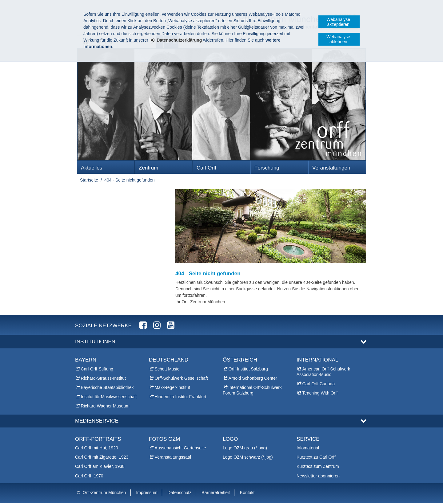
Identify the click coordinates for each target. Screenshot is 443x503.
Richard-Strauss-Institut (103, 378)
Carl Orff (206, 168)
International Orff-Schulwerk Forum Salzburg (252, 390)
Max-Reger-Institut (172, 387)
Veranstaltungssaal (173, 457)
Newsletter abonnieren (318, 475)
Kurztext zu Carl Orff (316, 457)
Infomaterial (308, 447)
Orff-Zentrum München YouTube (170, 325)
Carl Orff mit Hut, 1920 (96, 447)
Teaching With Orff (320, 393)
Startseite (89, 180)
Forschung (266, 168)
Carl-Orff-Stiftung (97, 368)
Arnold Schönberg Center (253, 378)
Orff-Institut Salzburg (248, 368)
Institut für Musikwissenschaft (109, 396)
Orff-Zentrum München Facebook (143, 325)
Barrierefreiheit (216, 492)
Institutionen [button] (95, 342)
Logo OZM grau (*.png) (245, 447)
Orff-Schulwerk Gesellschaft (181, 378)
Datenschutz (180, 492)
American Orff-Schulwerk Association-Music (323, 371)
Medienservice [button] (96, 421)
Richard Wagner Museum (105, 405)
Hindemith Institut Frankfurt (180, 396)
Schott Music (167, 368)
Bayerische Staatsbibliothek (107, 387)
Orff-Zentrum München (104, 492)
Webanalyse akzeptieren (338, 22)
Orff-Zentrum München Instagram (157, 325)
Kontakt (247, 492)
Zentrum (148, 168)
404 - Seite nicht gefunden (129, 180)
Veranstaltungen (331, 168)
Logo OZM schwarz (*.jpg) (248, 457)
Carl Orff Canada (318, 383)
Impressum (146, 492)
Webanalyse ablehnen (338, 39)
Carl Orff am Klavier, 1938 (100, 466)
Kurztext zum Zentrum (318, 466)
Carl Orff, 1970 (89, 475)
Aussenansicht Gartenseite (180, 447)
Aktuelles (91, 168)
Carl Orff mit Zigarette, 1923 (101, 457)
